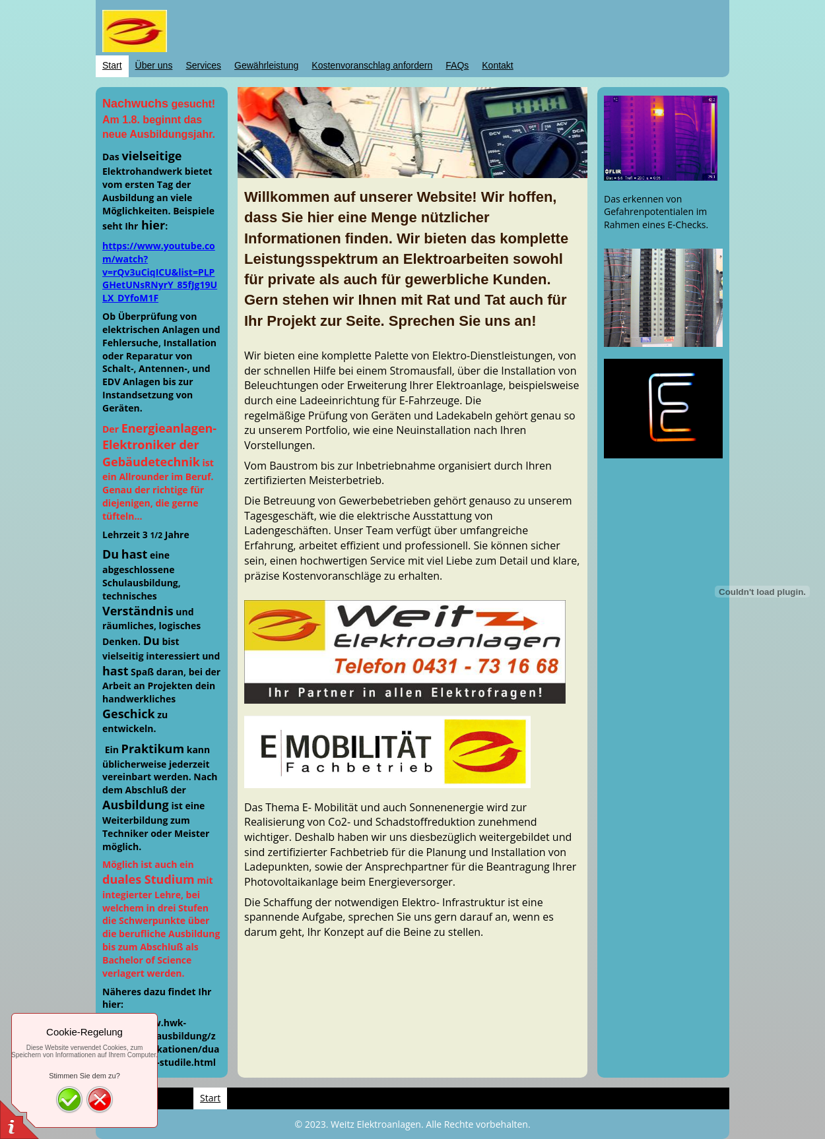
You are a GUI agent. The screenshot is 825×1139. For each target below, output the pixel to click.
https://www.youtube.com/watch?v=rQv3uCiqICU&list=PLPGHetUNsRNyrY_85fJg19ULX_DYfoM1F (159, 272)
